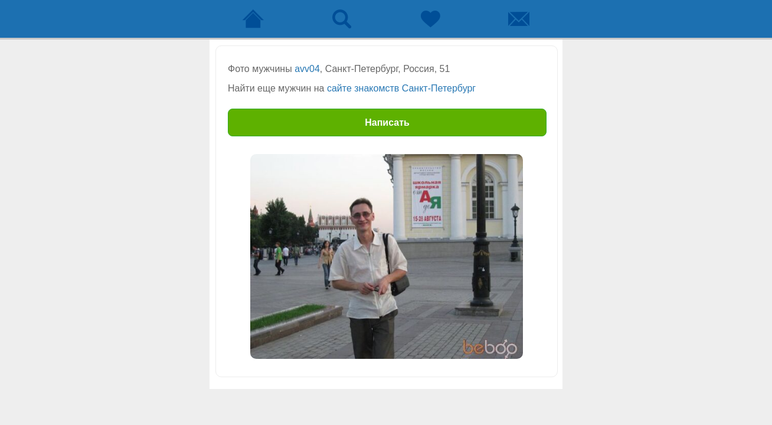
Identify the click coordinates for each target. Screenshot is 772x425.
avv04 (307, 69)
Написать (387, 122)
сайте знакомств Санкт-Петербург (401, 88)
